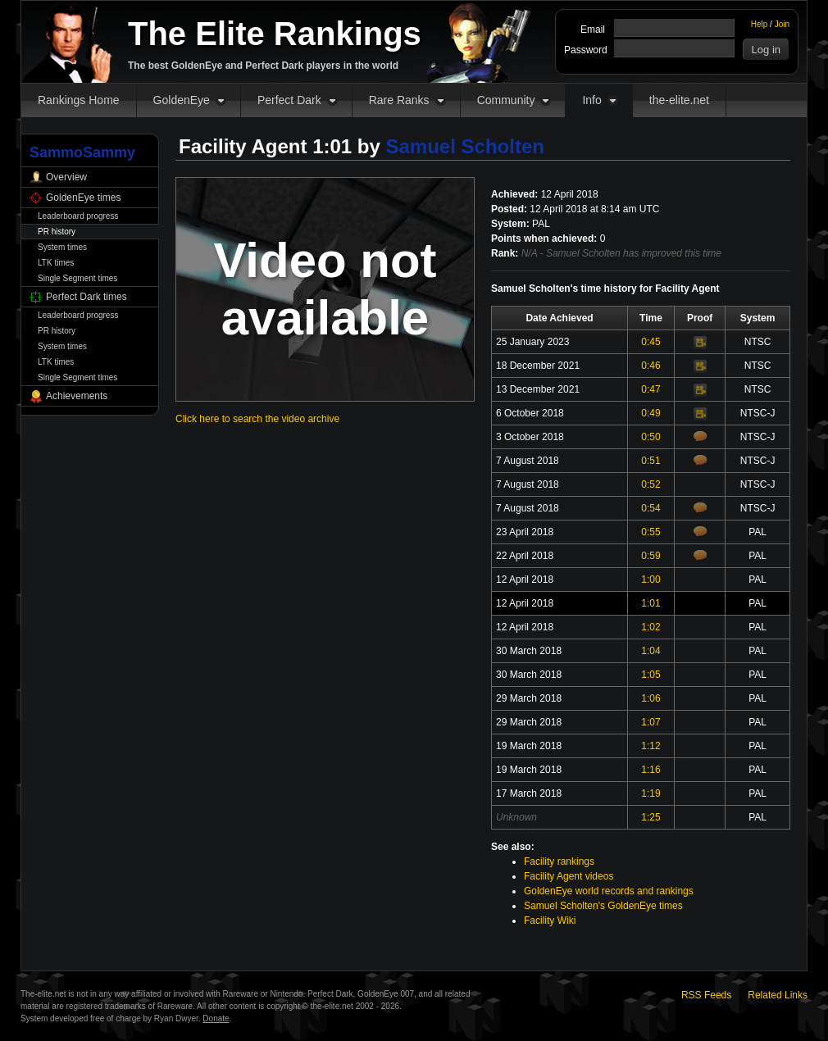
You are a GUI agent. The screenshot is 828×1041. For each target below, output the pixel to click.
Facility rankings (559, 861)
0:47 (650, 389)
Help (759, 24)
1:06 (650, 698)
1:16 (650, 769)
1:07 (650, 722)
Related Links (778, 995)
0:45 (650, 342)
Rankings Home (79, 100)
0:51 (650, 460)
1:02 (650, 627)
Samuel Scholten (465, 146)
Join (782, 24)
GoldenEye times (83, 197)
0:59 (650, 555)
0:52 (650, 484)
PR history (56, 231)
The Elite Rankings (274, 34)
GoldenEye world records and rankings (609, 891)
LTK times (56, 262)
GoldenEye (181, 100)
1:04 (650, 651)
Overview (66, 177)
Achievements (76, 396)
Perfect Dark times (86, 296)
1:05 (650, 674)
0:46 (650, 365)
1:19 (650, 793)
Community (506, 100)
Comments (700, 436)
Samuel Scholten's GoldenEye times (603, 905)
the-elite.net (679, 100)
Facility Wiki (550, 920)
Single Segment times (77, 278)
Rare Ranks (399, 100)
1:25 (650, 817)
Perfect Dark (289, 100)
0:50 (650, 437)
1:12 (650, 746)
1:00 (650, 579)
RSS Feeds (706, 995)
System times (62, 247)
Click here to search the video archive (257, 419)
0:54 (650, 508)
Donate (215, 1018)
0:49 (650, 413)
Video (700, 342)
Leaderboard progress (78, 215)
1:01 (650, 603)
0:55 (650, 532)
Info (591, 100)
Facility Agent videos (568, 876)
